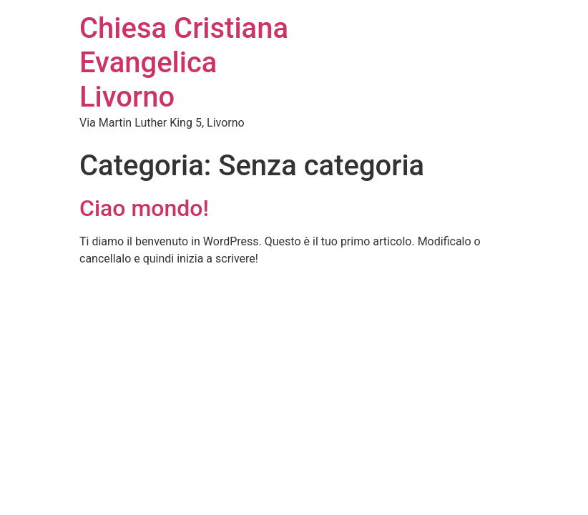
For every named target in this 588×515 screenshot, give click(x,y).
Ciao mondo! (144, 208)
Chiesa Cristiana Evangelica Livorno (183, 62)
